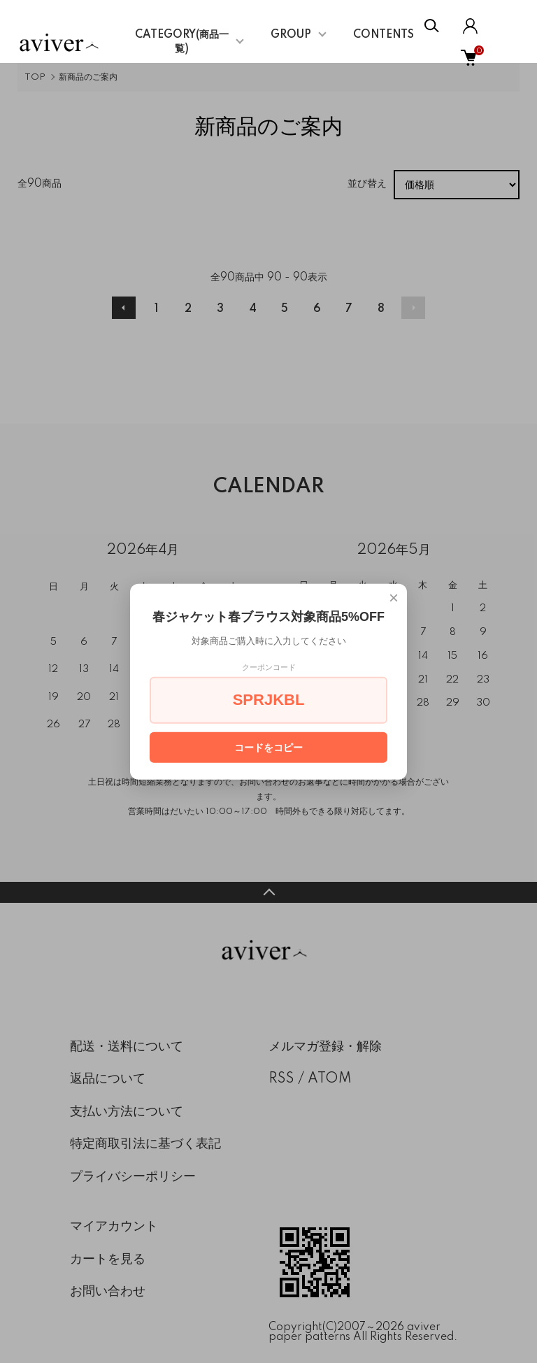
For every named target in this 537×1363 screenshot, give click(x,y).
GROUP (291, 35)
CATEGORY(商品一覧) (182, 42)
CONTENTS (383, 35)
